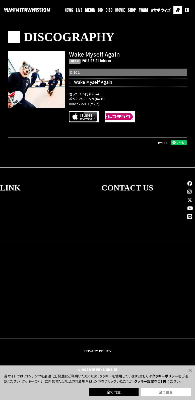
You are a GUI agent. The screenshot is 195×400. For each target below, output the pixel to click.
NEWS (68, 10)
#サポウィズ (160, 10)
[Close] (190, 370)
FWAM (143, 10)
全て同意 (114, 391)
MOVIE (120, 10)
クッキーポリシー (165, 375)
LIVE (79, 10)
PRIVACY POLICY (98, 351)
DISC (108, 10)
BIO (100, 10)
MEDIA (90, 10)
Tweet (162, 142)
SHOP (132, 10)
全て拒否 (166, 391)
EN (187, 10)
